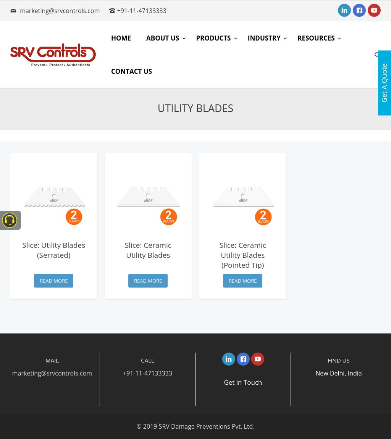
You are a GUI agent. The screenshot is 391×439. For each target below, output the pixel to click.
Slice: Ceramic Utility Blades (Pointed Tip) (243, 255)
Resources (316, 38)
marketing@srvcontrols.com (60, 11)
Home (121, 38)
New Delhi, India (338, 373)
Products (214, 38)
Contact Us (131, 71)
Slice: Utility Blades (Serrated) (53, 250)
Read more (54, 280)
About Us (163, 38)
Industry (265, 38)
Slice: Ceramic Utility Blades (148, 250)
